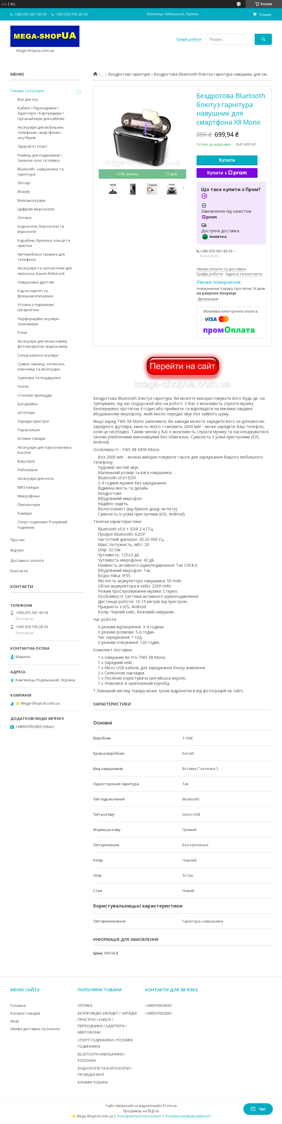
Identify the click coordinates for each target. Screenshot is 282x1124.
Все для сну (28, 99)
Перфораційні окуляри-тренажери (39, 321)
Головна (18, 1005)
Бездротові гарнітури (129, 74)
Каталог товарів (25, 1013)
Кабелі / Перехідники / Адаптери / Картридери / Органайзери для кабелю (41, 113)
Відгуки (17, 550)
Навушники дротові (36, 282)
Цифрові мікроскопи (36, 209)
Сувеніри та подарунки (39, 377)
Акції (14, 1021)
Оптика (24, 217)
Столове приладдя (35, 395)
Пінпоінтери (29, 504)
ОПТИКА (85, 1005)
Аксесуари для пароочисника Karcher (44, 450)
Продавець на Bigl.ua (141, 1110)
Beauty (24, 191)
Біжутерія (26, 461)
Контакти (19, 570)
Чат (258, 1109)
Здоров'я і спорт (32, 146)
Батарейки (28, 403)
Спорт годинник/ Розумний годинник (42, 524)
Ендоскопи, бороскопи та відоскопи (41, 229)
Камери (25, 513)
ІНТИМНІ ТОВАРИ (93, 1082)
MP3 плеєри (28, 487)
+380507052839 (158, 1013)
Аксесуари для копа (36, 478)
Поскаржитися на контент (139, 1116)
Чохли (23, 386)
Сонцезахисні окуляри (38, 355)
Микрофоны (29, 496)
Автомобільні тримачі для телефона (41, 257)
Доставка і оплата (27, 560)
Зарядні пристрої (33, 421)
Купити (227, 160)
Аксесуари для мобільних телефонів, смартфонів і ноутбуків (41, 132)
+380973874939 (158, 1005)
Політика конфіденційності (188, 1116)
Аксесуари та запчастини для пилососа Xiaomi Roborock (45, 270)
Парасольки (29, 429)
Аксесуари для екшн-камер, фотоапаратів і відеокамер (43, 343)
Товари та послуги (27, 90)
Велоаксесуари (31, 200)
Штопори (26, 412)
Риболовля (27, 469)
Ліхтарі (24, 182)
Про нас (17, 539)
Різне (22, 332)
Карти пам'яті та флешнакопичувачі (35, 293)
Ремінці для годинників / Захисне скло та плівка (40, 158)
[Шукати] (263, 39)
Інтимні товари (31, 438)
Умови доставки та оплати (35, 1028)
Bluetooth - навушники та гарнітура (41, 171)
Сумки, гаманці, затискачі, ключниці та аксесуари (41, 366)
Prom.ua (170, 1105)
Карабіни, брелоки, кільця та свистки (44, 243)
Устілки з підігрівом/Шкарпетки (36, 307)
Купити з (227, 173)
